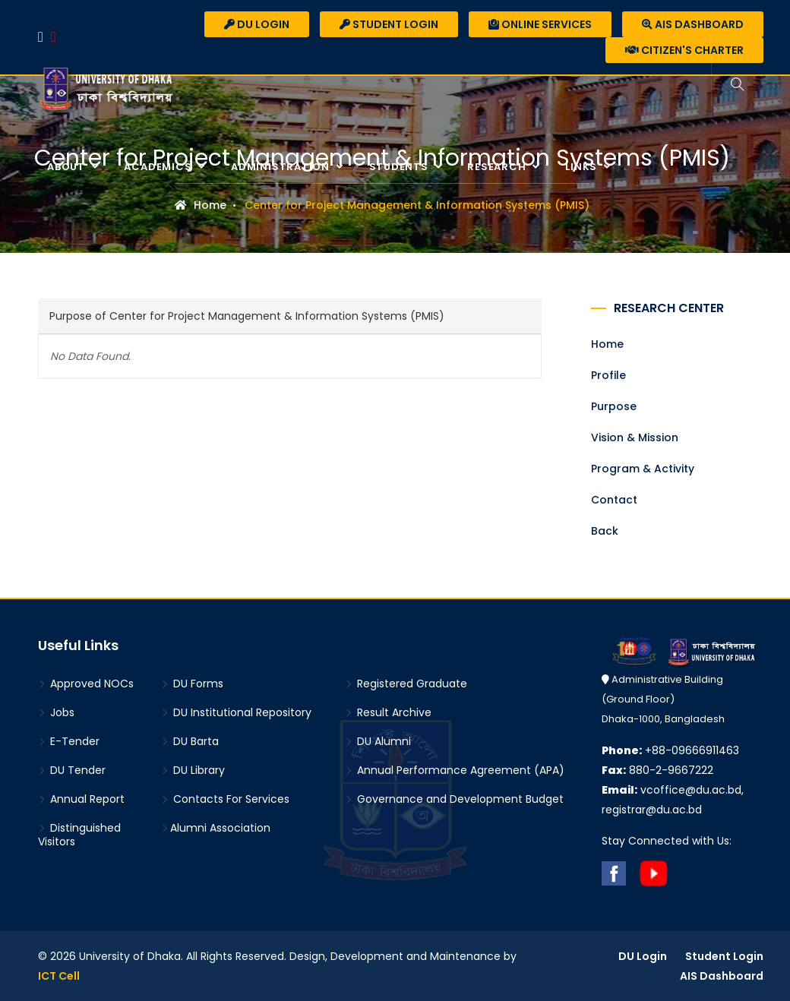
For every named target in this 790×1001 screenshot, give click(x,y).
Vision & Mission (634, 437)
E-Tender (69, 741)
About (67, 166)
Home (200, 205)
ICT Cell (59, 976)
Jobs (56, 712)
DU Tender (72, 770)
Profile (608, 375)
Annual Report (81, 799)
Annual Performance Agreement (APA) (454, 770)
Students (400, 166)
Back (604, 530)
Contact (614, 499)
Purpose (614, 406)
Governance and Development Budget (454, 799)
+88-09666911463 (670, 750)
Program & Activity (642, 468)
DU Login (256, 24)
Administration (282, 166)
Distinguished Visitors (79, 834)
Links (582, 166)
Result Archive (388, 712)
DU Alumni (378, 741)
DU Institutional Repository (236, 712)
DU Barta (190, 741)
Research (498, 166)
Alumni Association (215, 827)
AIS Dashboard (693, 24)
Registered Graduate (406, 683)
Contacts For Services (225, 799)
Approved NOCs (86, 683)
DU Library (193, 770)
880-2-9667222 (657, 770)
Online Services (540, 24)
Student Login (389, 24)
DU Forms (192, 683)
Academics (159, 166)
